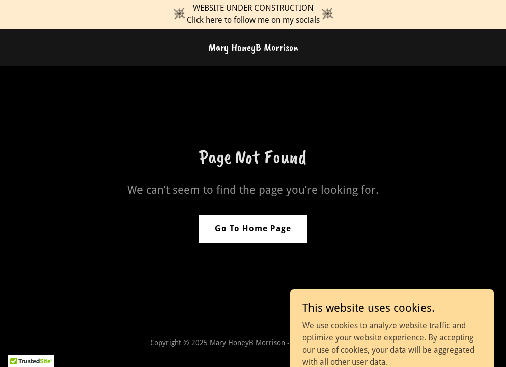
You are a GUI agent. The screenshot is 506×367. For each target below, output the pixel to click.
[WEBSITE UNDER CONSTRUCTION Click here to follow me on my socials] (253, 14)
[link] (253, 48)
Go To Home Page (253, 228)
